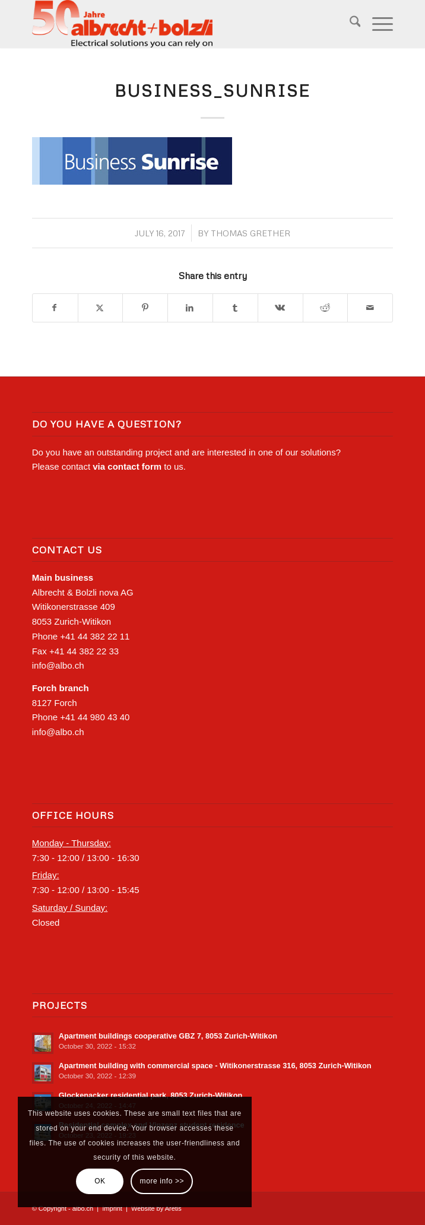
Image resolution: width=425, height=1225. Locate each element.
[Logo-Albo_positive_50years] (176, 24)
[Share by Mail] (370, 308)
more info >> (162, 1181)
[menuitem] (349, 24)
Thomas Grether (250, 233)
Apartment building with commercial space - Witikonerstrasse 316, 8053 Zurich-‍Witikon (215, 1065)
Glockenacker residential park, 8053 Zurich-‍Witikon (151, 1095)
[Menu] (376, 24)
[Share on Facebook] (55, 308)
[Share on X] (100, 308)
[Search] (349, 24)
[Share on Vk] (280, 308)
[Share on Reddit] (325, 308)
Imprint (112, 1208)
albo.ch (82, 1208)
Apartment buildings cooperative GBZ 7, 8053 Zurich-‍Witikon (168, 1035)
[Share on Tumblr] (235, 308)
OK (100, 1181)
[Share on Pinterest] (145, 308)
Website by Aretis (156, 1208)
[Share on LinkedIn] (190, 308)
